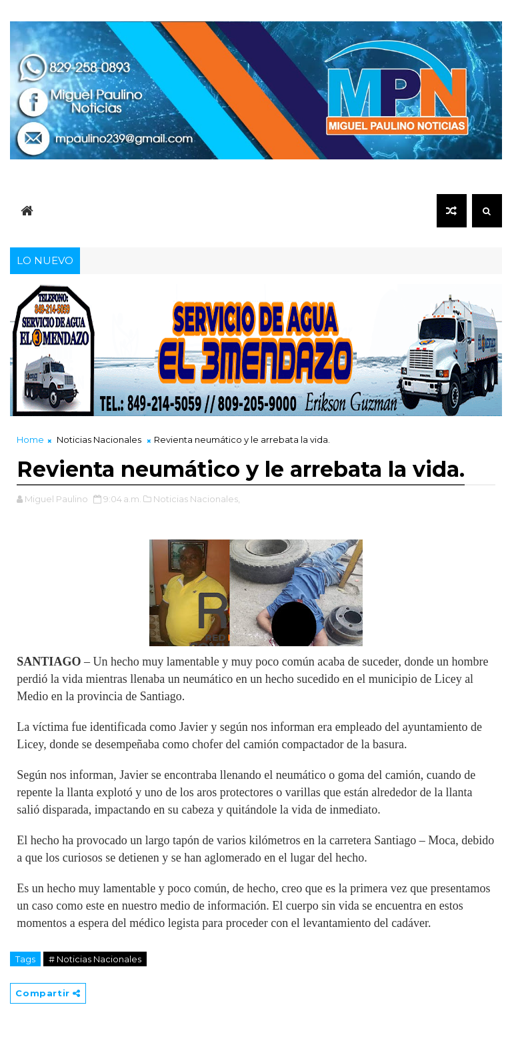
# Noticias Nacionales (95, 959)
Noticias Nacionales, (196, 498)
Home (30, 439)
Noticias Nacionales (99, 439)
